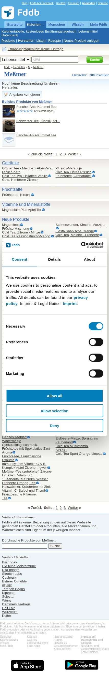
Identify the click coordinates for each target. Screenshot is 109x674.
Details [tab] (54, 259)
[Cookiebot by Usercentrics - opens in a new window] (80, 245)
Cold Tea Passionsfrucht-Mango (26, 236)
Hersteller (26, 40)
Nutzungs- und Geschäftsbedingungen (95, 647)
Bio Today (9, 562)
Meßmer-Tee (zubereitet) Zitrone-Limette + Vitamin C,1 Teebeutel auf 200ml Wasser (27, 475)
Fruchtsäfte (12, 189)
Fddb (7, 67)
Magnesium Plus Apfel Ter (21, 210)
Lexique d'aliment (37, 642)
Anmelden (88, 3)
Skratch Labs (12, 574)
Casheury (9, 577)
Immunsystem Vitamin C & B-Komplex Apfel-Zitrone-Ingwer (24, 466)
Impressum (88, 636)
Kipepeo (8, 593)
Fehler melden (89, 651)
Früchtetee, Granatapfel (74, 176)
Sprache (103, 3)
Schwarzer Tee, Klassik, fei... (38, 121)
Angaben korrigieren (24, 94)
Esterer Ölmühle (14, 581)
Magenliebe (11, 225)
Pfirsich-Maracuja (69, 168)
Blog (24, 3)
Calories (32, 639)
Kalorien (32, 636)
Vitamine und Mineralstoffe (26, 204)
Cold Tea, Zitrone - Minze (21, 232)
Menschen (57, 24)
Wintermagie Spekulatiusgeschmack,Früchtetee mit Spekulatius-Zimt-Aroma (26, 446)
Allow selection (54, 410)
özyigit (7, 585)
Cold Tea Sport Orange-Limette (79, 454)
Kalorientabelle (39, 24)
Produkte (8, 40)
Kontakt (60, 3)
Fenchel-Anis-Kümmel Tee (36, 107)
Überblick (5, 636)
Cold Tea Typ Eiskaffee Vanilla (24, 176)
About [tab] (89, 259)
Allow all (54, 396)
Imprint (70, 303)
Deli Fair (8, 608)
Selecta (7, 596)
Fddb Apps (33, 645)
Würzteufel (10, 612)
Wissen (78, 24)
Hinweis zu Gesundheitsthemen (66, 644)
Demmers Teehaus (16, 604)
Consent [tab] (19, 259)
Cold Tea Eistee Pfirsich (74, 172)
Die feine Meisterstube (19, 566)
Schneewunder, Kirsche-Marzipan (81, 225)
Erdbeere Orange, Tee (19, 483)
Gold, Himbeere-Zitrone (20, 180)
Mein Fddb (98, 24)
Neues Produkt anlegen (81, 40)
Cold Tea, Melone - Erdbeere (77, 235)
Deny (54, 425)
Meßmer (38, 67)
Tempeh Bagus (13, 589)
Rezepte (54, 40)
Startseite (15, 24)
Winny (6, 600)
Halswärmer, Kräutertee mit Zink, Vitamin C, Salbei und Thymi (27, 488)
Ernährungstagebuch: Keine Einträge (36, 49)
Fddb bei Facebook (41, 3)
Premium (73, 3)
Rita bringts (10, 570)
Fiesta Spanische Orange (75, 231)
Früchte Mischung (15, 228)
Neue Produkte (15, 219)
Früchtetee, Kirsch (16, 195)
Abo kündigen (62, 648)
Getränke (10, 163)
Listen (41, 40)
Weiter (73, 154)
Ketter (6, 616)
